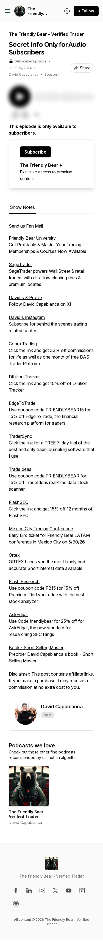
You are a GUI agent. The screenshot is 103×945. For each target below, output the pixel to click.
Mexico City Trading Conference (41, 528)
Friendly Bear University (32, 238)
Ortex (14, 555)
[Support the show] (67, 11)
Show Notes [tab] (22, 207)
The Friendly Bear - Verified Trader (35, 11)
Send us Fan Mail (26, 226)
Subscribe (35, 152)
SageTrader (20, 264)
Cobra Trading (23, 343)
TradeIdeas (20, 469)
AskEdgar (18, 614)
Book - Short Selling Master (36, 647)
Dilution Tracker (24, 376)
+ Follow (86, 11)
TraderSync (20, 436)
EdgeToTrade (22, 403)
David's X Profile (25, 297)
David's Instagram (27, 317)
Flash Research (24, 581)
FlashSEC (18, 502)
